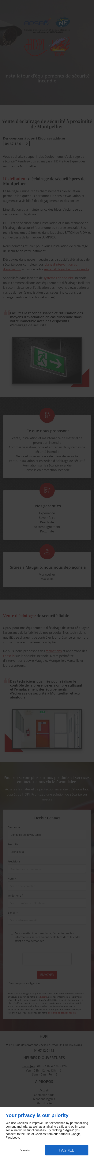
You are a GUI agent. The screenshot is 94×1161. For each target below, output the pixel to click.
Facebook (12, 1137)
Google (76, 1134)
